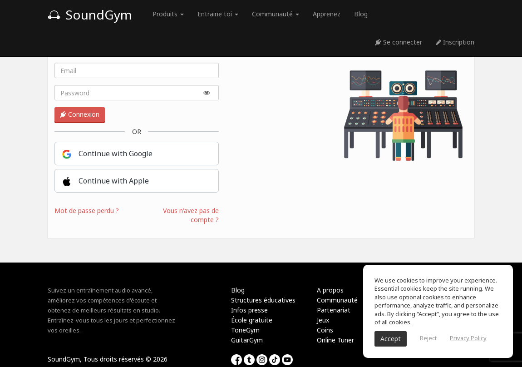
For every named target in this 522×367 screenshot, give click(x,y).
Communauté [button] (275, 14)
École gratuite (251, 320)
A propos (330, 290)
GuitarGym (247, 340)
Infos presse (249, 310)
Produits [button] (168, 14)
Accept (390, 338)
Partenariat (333, 310)
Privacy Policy (468, 338)
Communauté (337, 300)
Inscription (455, 42)
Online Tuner (335, 340)
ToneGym (245, 330)
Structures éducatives (263, 300)
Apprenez (326, 14)
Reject (428, 338)
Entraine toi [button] (217, 14)
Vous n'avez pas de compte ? (191, 215)
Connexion (79, 114)
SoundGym (90, 14)
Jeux (323, 320)
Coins (325, 330)
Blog (361, 14)
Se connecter (398, 42)
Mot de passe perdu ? (86, 210)
